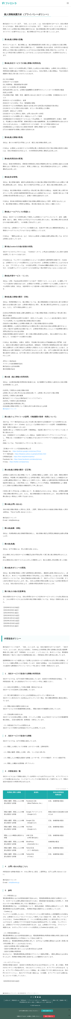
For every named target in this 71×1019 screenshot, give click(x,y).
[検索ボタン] (61, 3)
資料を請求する (47, 1010)
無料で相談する (49, 1016)
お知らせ (7, 1000)
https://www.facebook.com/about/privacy (28, 459)
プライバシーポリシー (34, 1000)
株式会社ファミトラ (10, 409)
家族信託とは (15, 1000)
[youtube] (38, 997)
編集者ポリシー (46, 1000)
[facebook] (31, 997)
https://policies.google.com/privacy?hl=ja (27, 451)
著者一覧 (55, 1000)
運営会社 (23, 1000)
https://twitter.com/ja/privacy (19, 462)
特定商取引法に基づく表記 (27, 1002)
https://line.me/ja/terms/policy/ (24, 456)
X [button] (69, 1015)
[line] (35, 997)
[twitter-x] (33, 997)
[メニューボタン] (68, 3)
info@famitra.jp (14, 882)
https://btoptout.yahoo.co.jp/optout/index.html (30, 454)
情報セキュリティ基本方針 (43, 1002)
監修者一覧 (63, 1000)
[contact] (40, 997)
